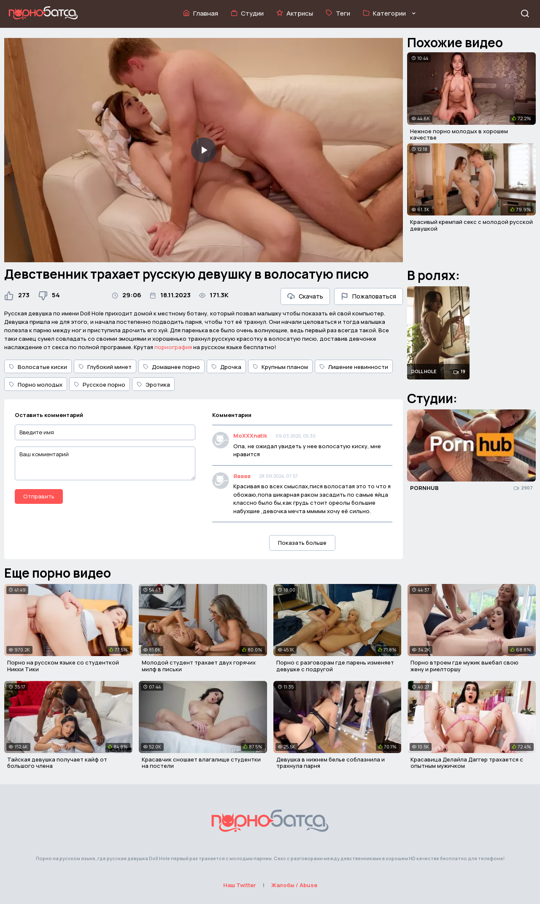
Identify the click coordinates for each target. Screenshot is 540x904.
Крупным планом (280, 367)
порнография (173, 347)
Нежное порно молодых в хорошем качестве (459, 134)
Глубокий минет (105, 367)
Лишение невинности (353, 367)
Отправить (38, 496)
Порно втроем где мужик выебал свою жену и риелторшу (464, 666)
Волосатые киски (38, 367)
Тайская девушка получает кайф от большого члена (57, 763)
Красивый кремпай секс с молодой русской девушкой (471, 225)
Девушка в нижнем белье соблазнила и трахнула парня (330, 763)
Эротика (153, 384)
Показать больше (302, 542)
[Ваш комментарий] (105, 463)
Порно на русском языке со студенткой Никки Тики (63, 666)
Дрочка (226, 367)
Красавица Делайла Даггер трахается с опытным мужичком (466, 763)
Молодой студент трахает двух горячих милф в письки (199, 666)
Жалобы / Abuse (294, 885)
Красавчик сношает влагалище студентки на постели (201, 763)
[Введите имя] (105, 432)
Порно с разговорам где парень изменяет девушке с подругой (335, 666)
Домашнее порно (171, 367)
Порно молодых (35, 384)
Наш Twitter (239, 885)
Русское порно (99, 384)
